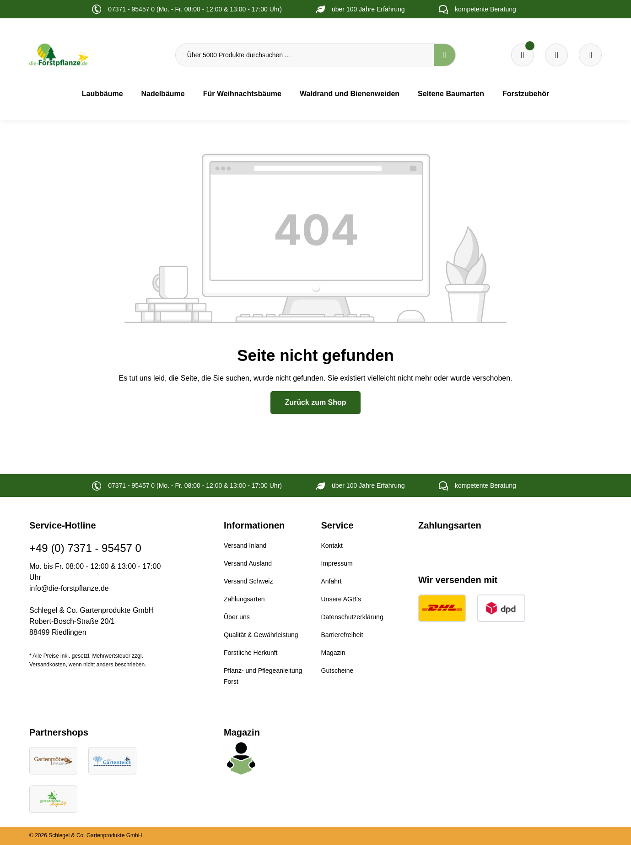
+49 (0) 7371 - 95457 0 (85, 548)
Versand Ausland (248, 563)
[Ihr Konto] (590, 55)
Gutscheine (337, 670)
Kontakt (332, 545)
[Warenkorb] (556, 55)
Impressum (337, 563)
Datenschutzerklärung (352, 617)
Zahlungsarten (244, 599)
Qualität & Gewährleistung (261, 634)
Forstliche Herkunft (250, 652)
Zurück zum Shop (315, 402)
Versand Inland (245, 545)
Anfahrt (331, 581)
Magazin (333, 652)
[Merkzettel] (522, 55)
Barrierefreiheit (342, 634)
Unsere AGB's (341, 599)
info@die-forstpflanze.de (69, 588)
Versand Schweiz (248, 581)
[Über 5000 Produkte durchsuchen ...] (304, 55)
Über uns (237, 617)
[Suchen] (445, 55)
